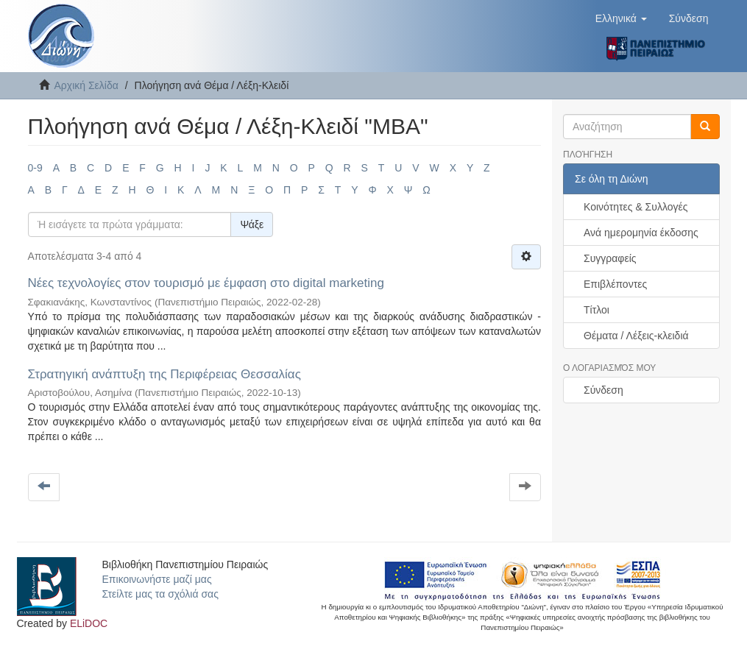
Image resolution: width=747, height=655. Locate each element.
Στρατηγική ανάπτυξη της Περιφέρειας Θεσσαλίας (164, 374)
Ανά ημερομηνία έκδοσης (641, 232)
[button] (621, 18)
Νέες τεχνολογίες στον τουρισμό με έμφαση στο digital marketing (206, 283)
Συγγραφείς (610, 258)
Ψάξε (251, 224)
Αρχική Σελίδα (86, 85)
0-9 (35, 168)
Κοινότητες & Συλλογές (635, 207)
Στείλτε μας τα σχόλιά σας (160, 594)
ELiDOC (88, 623)
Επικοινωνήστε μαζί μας (157, 579)
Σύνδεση (603, 390)
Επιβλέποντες (615, 284)
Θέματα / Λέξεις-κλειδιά (636, 335)
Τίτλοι (596, 310)
